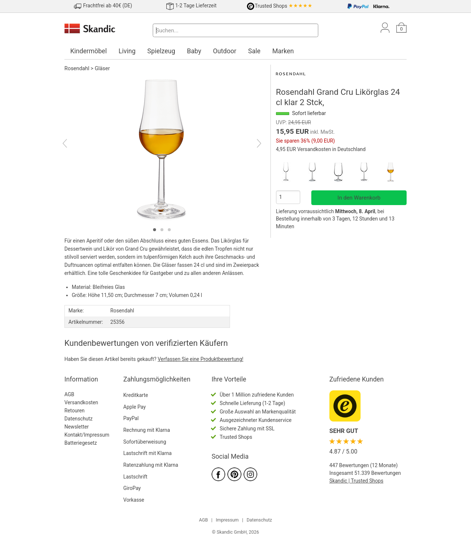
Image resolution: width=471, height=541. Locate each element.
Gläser (102, 68)
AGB (69, 394)
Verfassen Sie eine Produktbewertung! (200, 359)
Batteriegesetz (80, 443)
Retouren (74, 410)
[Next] (252, 144)
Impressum (227, 520)
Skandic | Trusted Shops (356, 481)
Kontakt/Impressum (86, 435)
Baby (194, 51)
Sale (254, 51)
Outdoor (225, 51)
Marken (283, 51)
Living (126, 51)
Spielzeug (161, 51)
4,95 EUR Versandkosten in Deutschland (321, 149)
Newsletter (76, 427)
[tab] (154, 229)
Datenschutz (78, 419)
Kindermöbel (88, 51)
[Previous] (71, 144)
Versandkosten (81, 402)
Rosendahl (76, 68)
